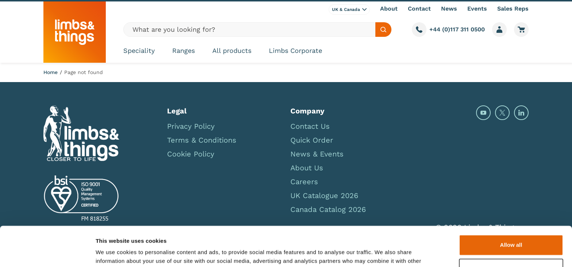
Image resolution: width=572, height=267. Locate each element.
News (449, 8)
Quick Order (311, 140)
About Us (306, 167)
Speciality (139, 50)
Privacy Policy (190, 126)
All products (231, 50)
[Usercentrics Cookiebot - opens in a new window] (47, 252)
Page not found (83, 72)
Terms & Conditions (201, 140)
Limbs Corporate (295, 50)
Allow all (511, 208)
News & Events (317, 154)
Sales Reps (513, 8)
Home (50, 72)
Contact (419, 8)
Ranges (183, 50)
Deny (511, 231)
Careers (304, 181)
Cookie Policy (190, 154)
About (389, 8)
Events (477, 8)
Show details (113, 252)
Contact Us (310, 126)
